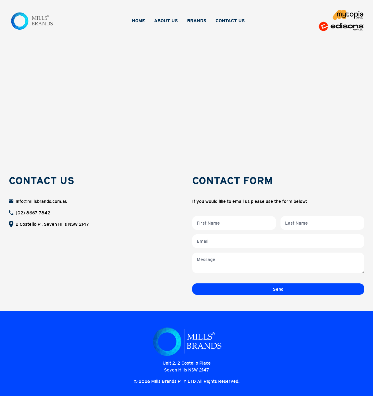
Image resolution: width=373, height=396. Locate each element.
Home (138, 20)
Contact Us (230, 20)
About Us (166, 20)
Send (278, 289)
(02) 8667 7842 (33, 212)
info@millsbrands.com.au (41, 201)
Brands (196, 20)
